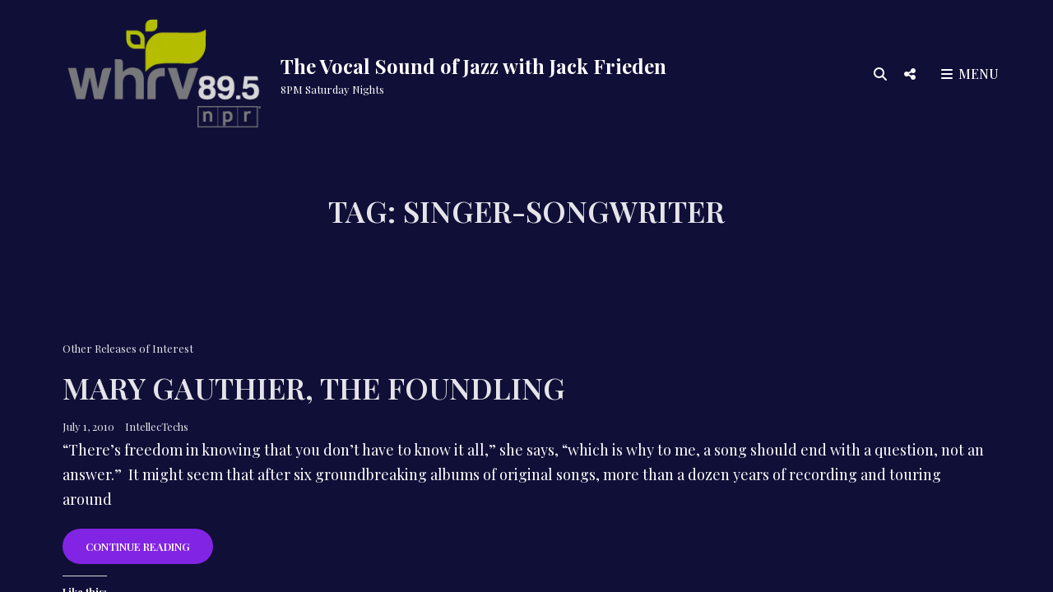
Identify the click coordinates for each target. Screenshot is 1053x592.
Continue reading (149, 551)
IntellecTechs (156, 426)
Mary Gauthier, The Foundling (314, 387)
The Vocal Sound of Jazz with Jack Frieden (473, 66)
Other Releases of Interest (128, 348)
